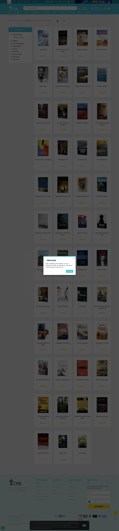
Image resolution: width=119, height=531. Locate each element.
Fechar (69, 271)
